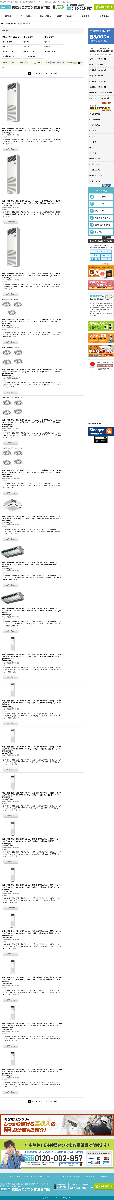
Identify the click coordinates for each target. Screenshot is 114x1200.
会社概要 (68, 1176)
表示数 (5, 62)
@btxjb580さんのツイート (97, 423)
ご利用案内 (104, 16)
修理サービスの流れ (65, 16)
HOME (8, 16)
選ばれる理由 (45, 16)
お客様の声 (90, 1176)
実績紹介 (85, 16)
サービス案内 (26, 16)
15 (51, 73)
